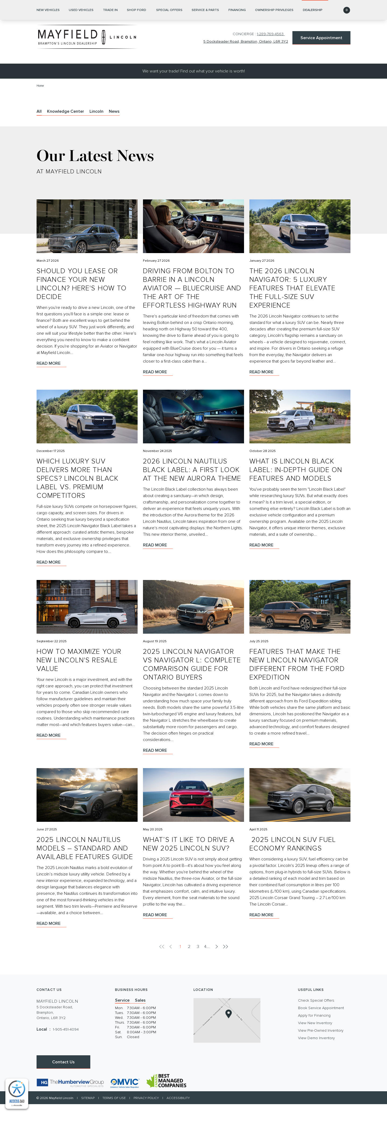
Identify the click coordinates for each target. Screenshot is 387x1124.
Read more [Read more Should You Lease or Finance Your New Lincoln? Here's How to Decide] (51, 383)
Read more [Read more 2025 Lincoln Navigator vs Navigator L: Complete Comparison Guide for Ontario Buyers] (158, 770)
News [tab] (114, 131)
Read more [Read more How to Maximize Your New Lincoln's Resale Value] (51, 755)
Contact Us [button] (63, 1082)
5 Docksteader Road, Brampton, (55, 1033)
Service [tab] (122, 1020)
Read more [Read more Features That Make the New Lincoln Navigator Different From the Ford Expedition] (264, 764)
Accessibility (178, 1118)
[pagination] (216, 966)
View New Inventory (315, 1043)
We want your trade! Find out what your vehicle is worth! (193, 91)
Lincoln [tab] (96, 131)
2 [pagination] (189, 966)
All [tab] (39, 131)
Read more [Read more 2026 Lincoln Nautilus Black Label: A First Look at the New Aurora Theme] (158, 565)
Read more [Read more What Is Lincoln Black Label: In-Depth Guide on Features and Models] (264, 565)
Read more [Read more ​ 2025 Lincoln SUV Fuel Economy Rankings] (264, 935)
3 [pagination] (198, 966)
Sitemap (87, 1118)
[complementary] (16, 1094)
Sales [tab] (140, 1020)
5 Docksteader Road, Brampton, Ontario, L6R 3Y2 (243, 42)
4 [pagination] (205, 966)
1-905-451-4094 (66, 1049)
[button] (340, 73)
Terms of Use (114, 1118)
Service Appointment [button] (321, 38)
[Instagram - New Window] (50, 1066)
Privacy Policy (146, 1118)
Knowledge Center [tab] (65, 131)
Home (41, 105)
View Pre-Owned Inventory (320, 1050)
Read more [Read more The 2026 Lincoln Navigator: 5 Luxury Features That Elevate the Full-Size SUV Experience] (264, 392)
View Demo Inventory (316, 1058)
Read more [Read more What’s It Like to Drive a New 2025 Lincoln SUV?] (158, 935)
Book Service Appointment (321, 1028)
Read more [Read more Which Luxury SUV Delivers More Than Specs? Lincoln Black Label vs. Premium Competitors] (51, 582)
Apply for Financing (314, 1035)
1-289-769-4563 (271, 34)
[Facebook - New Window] (41, 1066)
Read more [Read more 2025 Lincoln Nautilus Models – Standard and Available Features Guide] (51, 943)
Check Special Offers (316, 1020)
